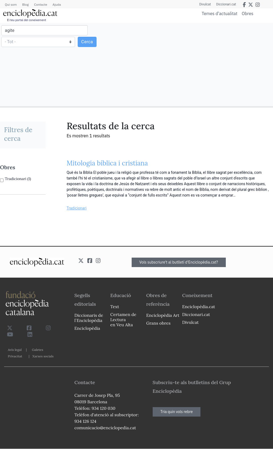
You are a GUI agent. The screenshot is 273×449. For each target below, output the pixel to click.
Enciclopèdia (87, 328)
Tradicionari (77, 208)
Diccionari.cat (226, 4)
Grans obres (158, 323)
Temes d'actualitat (219, 13)
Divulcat (205, 4)
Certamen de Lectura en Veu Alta (123, 319)
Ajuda (57, 4)
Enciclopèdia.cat (198, 306)
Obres (247, 13)
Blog (25, 4)
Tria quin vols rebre (177, 411)
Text (114, 306)
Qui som (11, 4)
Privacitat (15, 356)
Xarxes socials (42, 356)
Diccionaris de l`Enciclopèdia (88, 317)
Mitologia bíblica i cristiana (107, 163)
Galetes (37, 350)
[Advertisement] (204, 64)
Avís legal (15, 350)
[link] (23, 167)
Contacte (40, 4)
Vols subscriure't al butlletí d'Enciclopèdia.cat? (178, 262)
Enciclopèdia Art (162, 315)
